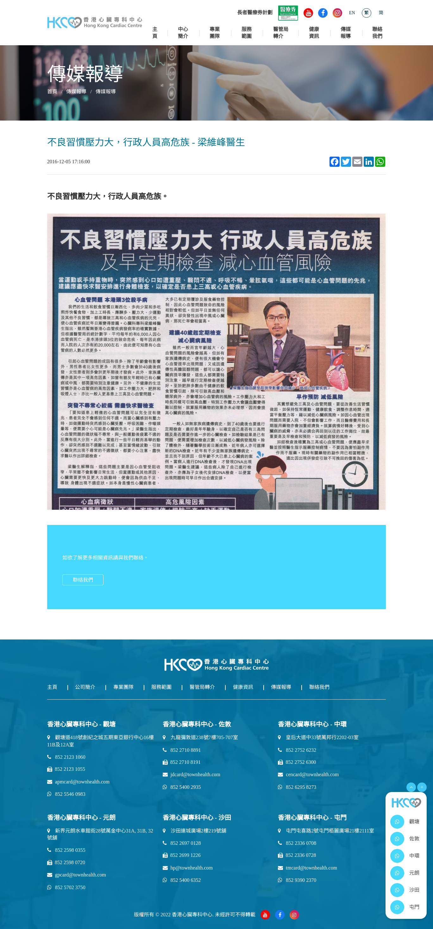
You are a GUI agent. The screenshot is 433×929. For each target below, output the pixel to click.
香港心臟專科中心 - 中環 (312, 723)
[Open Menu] (411, 791)
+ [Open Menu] (421, 791)
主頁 (154, 33)
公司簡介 (88, 687)
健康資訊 (314, 33)
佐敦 (414, 842)
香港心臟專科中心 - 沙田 (197, 816)
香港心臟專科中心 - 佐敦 (197, 723)
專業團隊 (215, 33)
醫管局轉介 (280, 33)
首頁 (52, 91)
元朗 (414, 876)
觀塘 (414, 825)
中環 (414, 859)
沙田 (414, 893)
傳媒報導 (346, 33)
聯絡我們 (377, 33)
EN (352, 12)
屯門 (414, 910)
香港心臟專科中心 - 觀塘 (81, 723)
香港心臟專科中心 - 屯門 (312, 816)
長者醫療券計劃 (267, 12)
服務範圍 (247, 33)
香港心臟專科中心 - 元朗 (81, 816)
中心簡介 (183, 33)
